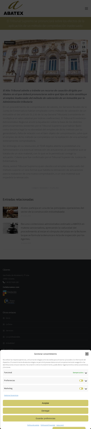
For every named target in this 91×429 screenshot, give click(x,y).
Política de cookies (33, 425)
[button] (86, 354)
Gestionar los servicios (11, 395)
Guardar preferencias (45, 418)
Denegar (46, 411)
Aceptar (45, 403)
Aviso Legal (60, 425)
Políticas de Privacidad (48, 425)
